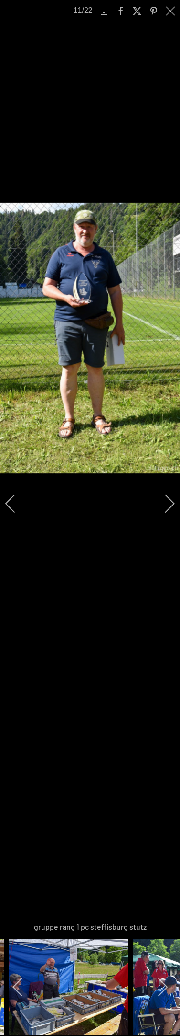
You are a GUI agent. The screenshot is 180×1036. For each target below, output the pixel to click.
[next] (163, 503)
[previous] (16, 503)
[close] (171, 11)
